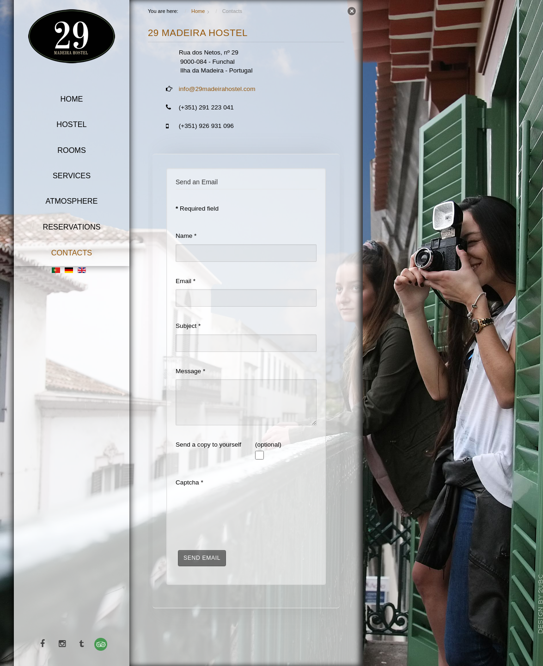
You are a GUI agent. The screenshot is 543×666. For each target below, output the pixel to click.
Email (185, 281)
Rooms (71, 150)
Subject (188, 325)
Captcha (189, 482)
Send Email (201, 558)
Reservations (71, 227)
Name (186, 235)
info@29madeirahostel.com (217, 88)
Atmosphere (72, 201)
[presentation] (246, 509)
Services (72, 175)
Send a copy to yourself (208, 444)
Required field (197, 208)
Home (72, 99)
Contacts (71, 252)
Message (190, 371)
